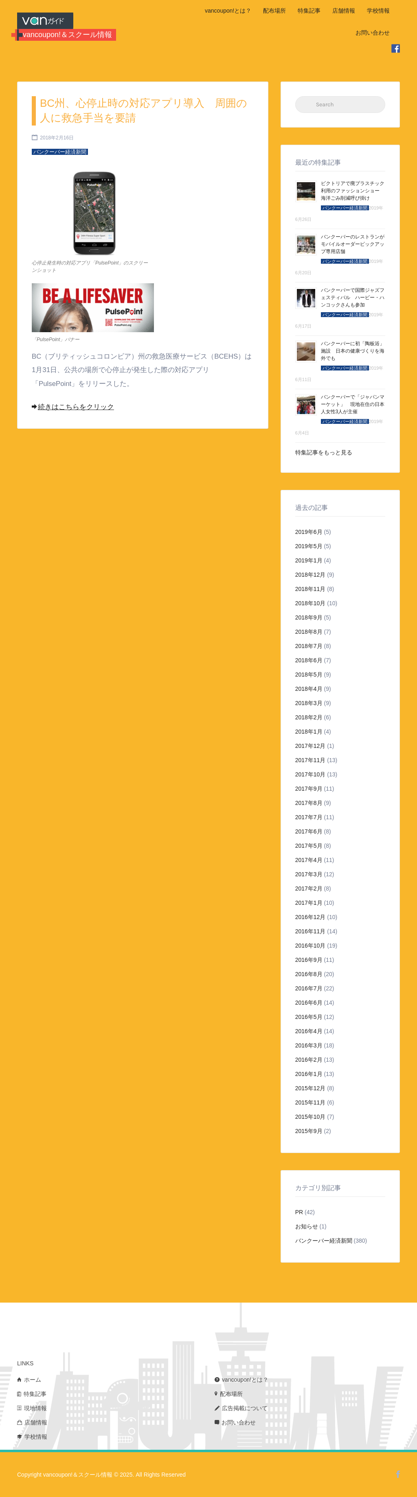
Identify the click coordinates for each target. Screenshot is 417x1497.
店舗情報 (343, 10)
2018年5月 (309, 674)
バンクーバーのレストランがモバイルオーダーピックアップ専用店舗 (352, 244)
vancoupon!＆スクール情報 (67, 35)
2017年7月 (309, 817)
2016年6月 (309, 1002)
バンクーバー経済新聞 (323, 1240)
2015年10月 (310, 1116)
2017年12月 (310, 746)
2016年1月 (309, 1074)
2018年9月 (309, 617)
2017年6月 (309, 831)
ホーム (32, 1379)
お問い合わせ (373, 32)
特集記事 (309, 10)
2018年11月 (310, 589)
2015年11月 (310, 1102)
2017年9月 (309, 788)
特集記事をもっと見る (323, 452)
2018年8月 (309, 631)
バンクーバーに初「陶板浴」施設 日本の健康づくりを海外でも (352, 351)
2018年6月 (309, 660)
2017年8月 (309, 803)
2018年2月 (309, 717)
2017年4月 (309, 860)
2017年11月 (310, 760)
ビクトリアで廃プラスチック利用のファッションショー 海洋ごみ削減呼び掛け (352, 191)
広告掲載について (245, 1408)
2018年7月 (309, 646)
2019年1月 (309, 560)
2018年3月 (309, 703)
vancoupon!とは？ (228, 10)
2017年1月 (309, 903)
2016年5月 (309, 1017)
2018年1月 (309, 731)
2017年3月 (309, 874)
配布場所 (274, 10)
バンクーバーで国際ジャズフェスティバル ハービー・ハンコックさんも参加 (352, 297)
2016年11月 (310, 931)
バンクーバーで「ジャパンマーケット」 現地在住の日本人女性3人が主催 (352, 404)
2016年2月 (309, 1059)
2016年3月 (309, 1045)
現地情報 (35, 1408)
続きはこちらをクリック (73, 407)
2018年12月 (310, 574)
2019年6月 (309, 532)
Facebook (398, 1474)
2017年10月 (310, 774)
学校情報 (378, 10)
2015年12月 (310, 1088)
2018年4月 (309, 689)
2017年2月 (309, 888)
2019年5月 (309, 546)
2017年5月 (309, 845)
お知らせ (306, 1226)
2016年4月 (309, 1031)
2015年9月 (309, 1131)
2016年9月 (309, 960)
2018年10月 (310, 603)
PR (299, 1212)
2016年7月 (309, 988)
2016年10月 (310, 945)
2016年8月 (309, 974)
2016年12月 (310, 917)
